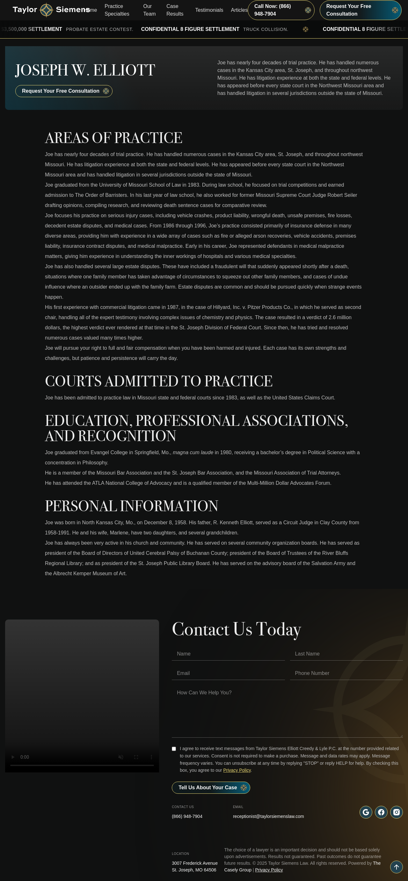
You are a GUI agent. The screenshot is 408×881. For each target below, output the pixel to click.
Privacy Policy (237, 770)
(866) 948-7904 (187, 816)
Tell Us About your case (212, 787)
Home (90, 10)
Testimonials (209, 10)
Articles (239, 10)
